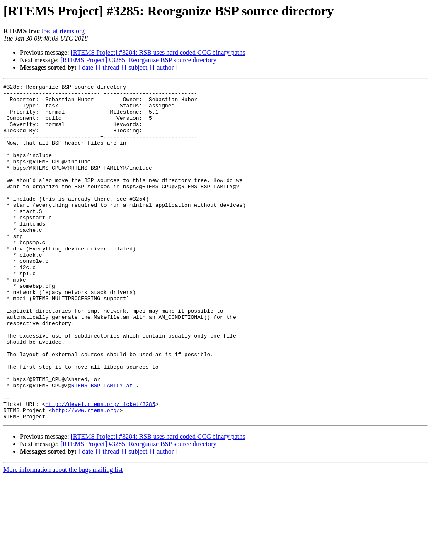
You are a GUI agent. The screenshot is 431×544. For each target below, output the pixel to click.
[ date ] (87, 67)
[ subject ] (138, 67)
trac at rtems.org (63, 30)
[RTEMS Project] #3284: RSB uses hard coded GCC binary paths (158, 52)
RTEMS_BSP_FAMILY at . (105, 446)
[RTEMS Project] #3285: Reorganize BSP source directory (139, 59)
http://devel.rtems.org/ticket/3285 (100, 468)
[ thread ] (111, 67)
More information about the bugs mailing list (63, 536)
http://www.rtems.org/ (86, 476)
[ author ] (165, 67)
